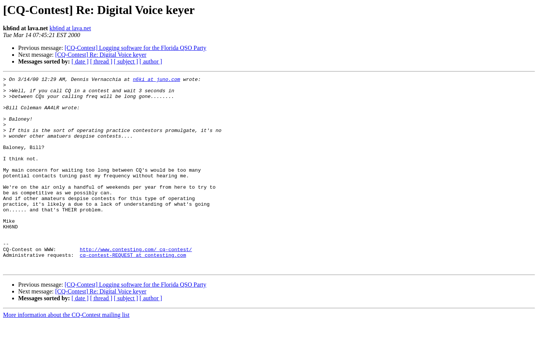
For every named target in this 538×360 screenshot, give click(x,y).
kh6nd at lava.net (70, 28)
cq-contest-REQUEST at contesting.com (133, 291)
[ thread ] (101, 61)
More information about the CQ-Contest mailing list (66, 353)
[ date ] (80, 61)
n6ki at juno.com (156, 80)
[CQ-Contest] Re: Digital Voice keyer (100, 54)
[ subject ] (126, 61)
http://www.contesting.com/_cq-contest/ (136, 284)
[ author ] (151, 61)
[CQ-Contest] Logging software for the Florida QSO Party (136, 48)
